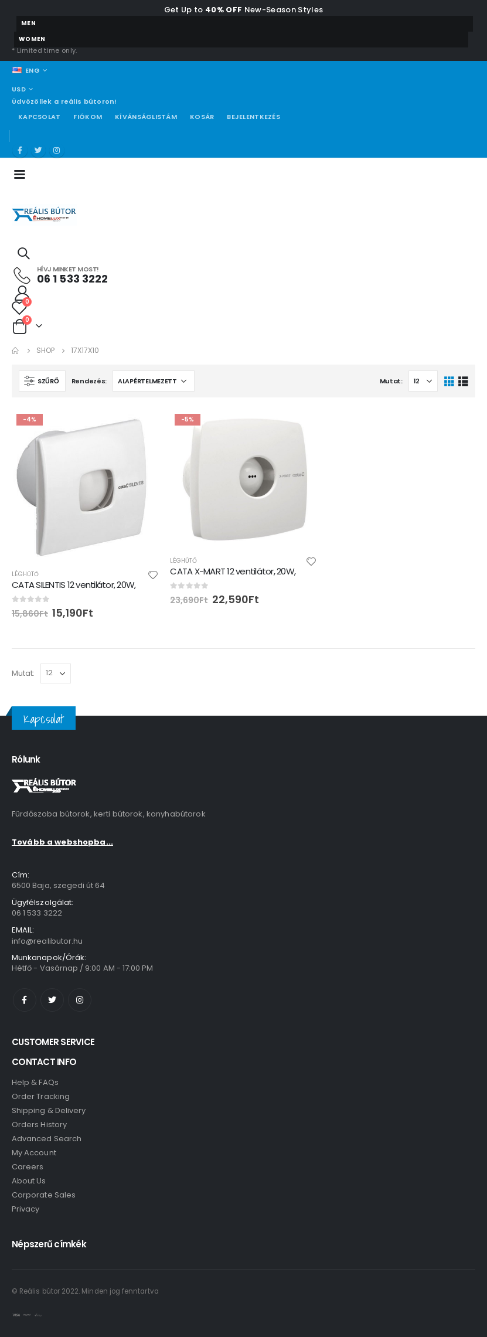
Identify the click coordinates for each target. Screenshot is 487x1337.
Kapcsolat (39, 116)
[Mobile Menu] (23, 173)
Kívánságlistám (146, 116)
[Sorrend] (154, 381)
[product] (85, 484)
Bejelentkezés (253, 116)
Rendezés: (89, 381)
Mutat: (391, 381)
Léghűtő (25, 574)
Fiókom (87, 116)
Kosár (202, 116)
